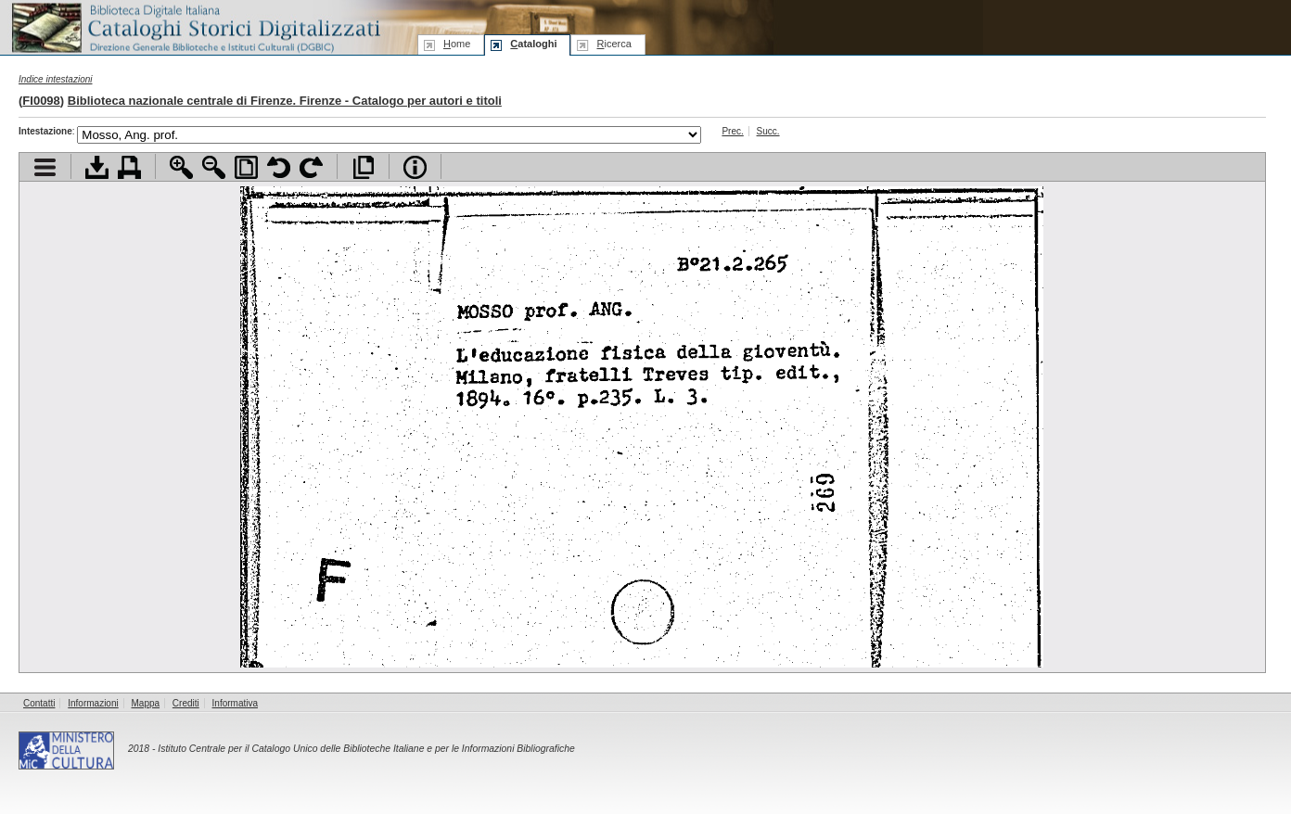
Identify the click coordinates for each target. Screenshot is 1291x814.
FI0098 (40, 101)
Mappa (146, 703)
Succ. (768, 131)
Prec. (732, 131)
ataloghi (533, 43)
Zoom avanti (181, 167)
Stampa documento (129, 167)
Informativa (235, 703)
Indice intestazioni (56, 79)
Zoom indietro (213, 167)
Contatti (39, 703)
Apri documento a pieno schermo (363, 167)
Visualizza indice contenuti (45, 167)
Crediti (186, 703)
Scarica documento (97, 167)
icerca (613, 43)
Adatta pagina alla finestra (246, 167)
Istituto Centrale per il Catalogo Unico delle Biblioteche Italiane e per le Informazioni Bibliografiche (366, 749)
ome (456, 43)
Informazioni (93, 703)
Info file (415, 167)
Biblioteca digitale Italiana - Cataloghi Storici (195, 26)
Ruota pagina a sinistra (278, 167)
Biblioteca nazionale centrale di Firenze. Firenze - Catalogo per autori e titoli (285, 101)
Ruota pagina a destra (311, 167)
